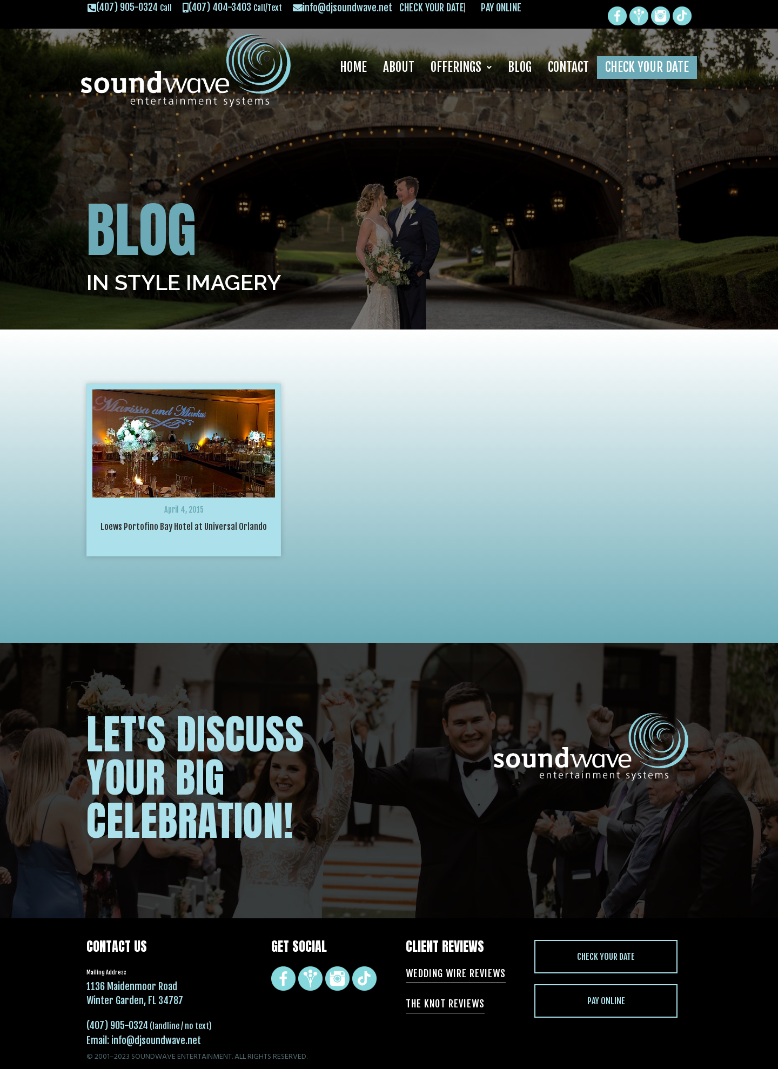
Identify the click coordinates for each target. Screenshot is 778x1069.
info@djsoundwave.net (156, 1040)
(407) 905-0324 (117, 1025)
